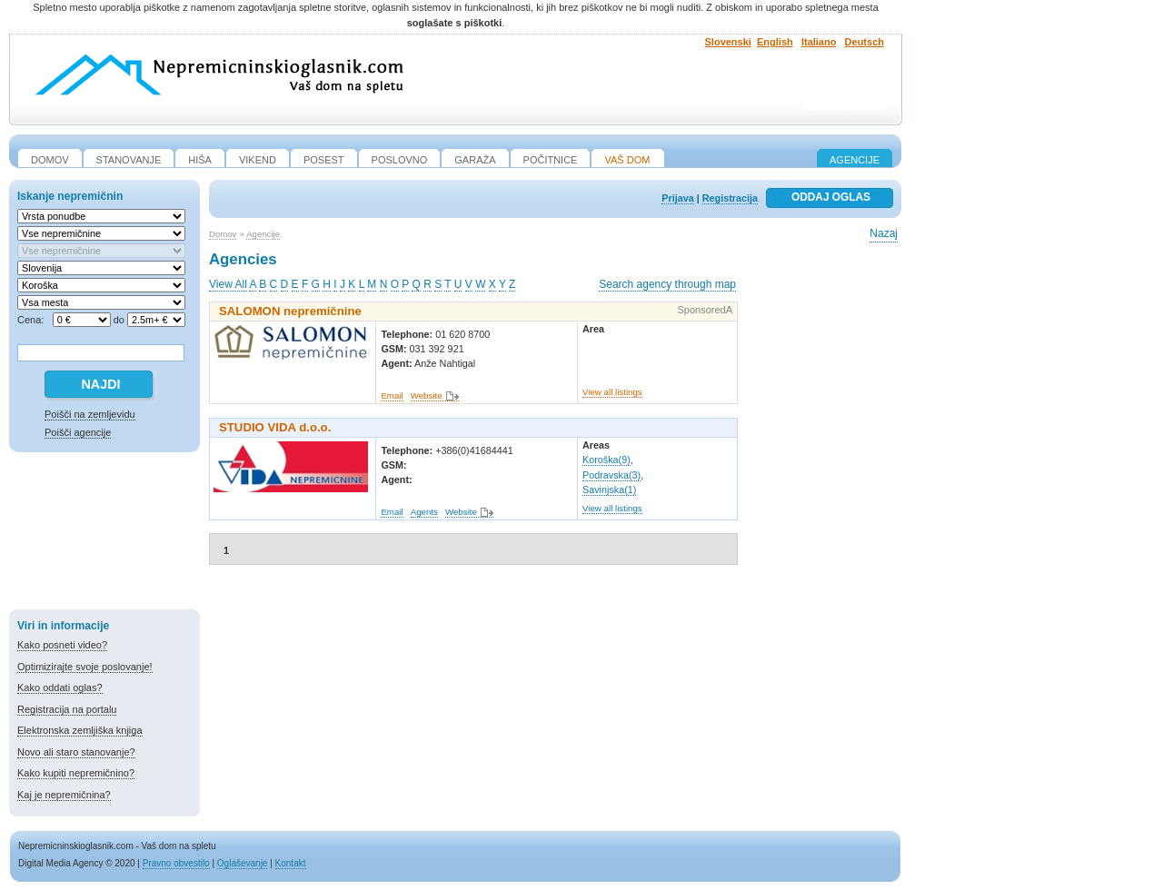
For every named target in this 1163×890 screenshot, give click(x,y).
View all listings (612, 392)
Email (392, 395)
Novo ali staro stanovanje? (76, 752)
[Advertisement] (104, 534)
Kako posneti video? (62, 644)
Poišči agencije (78, 432)
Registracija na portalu (66, 709)
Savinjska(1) (609, 489)
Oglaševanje (242, 863)
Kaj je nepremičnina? (64, 794)
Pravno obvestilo (176, 863)
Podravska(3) (611, 475)
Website (426, 395)
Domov (222, 234)
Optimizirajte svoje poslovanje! (85, 666)
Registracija (730, 198)
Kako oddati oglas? (60, 687)
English (775, 41)
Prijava (677, 198)
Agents (424, 512)
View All (228, 284)
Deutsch (864, 41)
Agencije (855, 159)
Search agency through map (667, 284)
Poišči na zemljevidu (90, 414)
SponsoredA (704, 309)
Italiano (819, 41)
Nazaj (884, 233)
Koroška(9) (606, 459)
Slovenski (728, 41)
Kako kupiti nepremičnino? (75, 772)
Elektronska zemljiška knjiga (80, 730)
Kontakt (290, 863)
